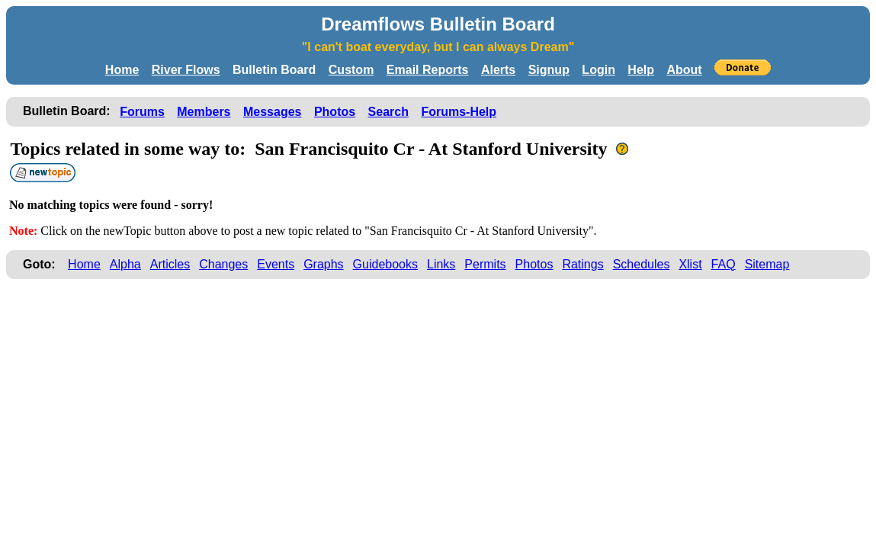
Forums (142, 111)
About (683, 69)
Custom (351, 69)
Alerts (498, 69)
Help (640, 69)
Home (122, 69)
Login (598, 69)
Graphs (323, 264)
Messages (272, 111)
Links (441, 264)
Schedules (641, 264)
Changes (223, 264)
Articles (170, 264)
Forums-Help (458, 111)
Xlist (690, 264)
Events (275, 264)
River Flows (186, 69)
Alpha (125, 264)
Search (388, 111)
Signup (549, 69)
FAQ (723, 264)
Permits (484, 264)
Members (203, 111)
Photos (334, 111)
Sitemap (767, 264)
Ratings (582, 264)
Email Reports (428, 69)
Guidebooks (385, 264)
